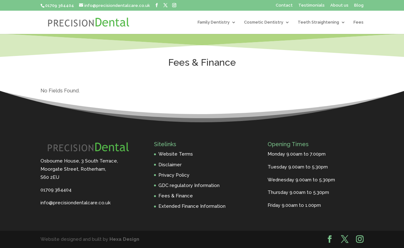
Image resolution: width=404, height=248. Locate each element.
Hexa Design (124, 239)
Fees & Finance (175, 196)
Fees (359, 22)
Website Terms (175, 154)
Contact (284, 5)
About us (339, 5)
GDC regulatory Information (189, 185)
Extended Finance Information (192, 206)
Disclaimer (170, 165)
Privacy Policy (173, 175)
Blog (359, 5)
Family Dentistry (214, 22)
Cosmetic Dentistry (263, 22)
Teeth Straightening (318, 22)
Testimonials (311, 5)
